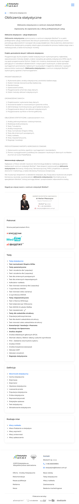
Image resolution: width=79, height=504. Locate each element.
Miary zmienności (16, 434)
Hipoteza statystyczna (17, 386)
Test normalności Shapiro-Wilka (22, 264)
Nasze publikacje (19, 480)
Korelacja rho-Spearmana (19, 328)
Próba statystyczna (16, 395)
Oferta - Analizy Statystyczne (24, 473)
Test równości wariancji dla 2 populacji (24, 286)
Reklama (16, 484)
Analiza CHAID (14, 344)
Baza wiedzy (48, 473)
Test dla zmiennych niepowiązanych (23, 279)
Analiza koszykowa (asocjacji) (20, 347)
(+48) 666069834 (45, 206)
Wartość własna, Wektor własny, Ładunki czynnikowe (30, 338)
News (15, 488)
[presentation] (25, 310)
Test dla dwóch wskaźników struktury (24, 319)
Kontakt (46, 456)
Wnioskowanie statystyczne (20, 407)
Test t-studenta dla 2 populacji (21, 273)
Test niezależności (17, 310)
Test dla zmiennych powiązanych (22, 276)
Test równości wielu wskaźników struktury (25, 322)
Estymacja (13, 380)
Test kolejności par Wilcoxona (20, 304)
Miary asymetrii (15, 431)
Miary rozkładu (15, 425)
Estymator (13, 383)
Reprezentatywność (17, 398)
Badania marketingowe (52, 488)
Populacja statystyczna (18, 392)
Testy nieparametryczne (19, 298)
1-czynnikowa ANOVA (17, 289)
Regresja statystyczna (18, 356)
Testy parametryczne (17, 267)
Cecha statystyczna (16, 377)
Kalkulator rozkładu (17, 282)
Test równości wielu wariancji (20, 292)
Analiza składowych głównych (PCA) (23, 335)
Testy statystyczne (16, 261)
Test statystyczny (15, 404)
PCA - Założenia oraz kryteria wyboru (23, 341)
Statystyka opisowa (16, 401)
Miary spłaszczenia (16, 437)
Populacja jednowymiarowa (20, 316)
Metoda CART (14, 350)
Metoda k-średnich (16, 353)
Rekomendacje (19, 477)
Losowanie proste (16, 389)
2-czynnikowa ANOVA (17, 295)
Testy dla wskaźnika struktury (21, 313)
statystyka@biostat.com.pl (46, 208)
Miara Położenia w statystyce (20, 428)
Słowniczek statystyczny (18, 374)
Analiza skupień (15, 332)
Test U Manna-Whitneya (18, 301)
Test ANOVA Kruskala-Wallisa (20, 307)
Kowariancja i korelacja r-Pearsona (23, 325)
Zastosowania (48, 484)
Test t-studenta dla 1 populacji (21, 270)
